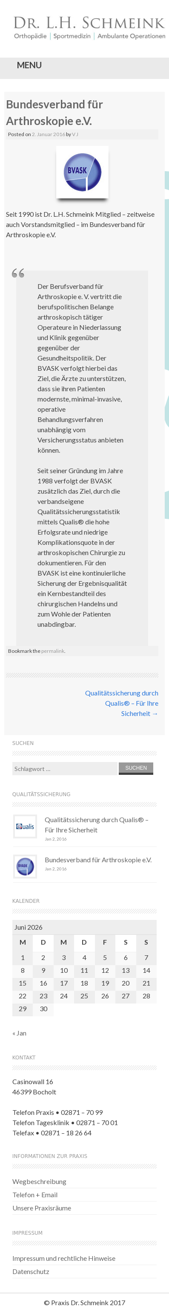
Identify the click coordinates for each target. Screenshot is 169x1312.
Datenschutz (30, 1271)
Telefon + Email (34, 1194)
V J (75, 134)
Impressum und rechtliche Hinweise (63, 1258)
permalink (52, 651)
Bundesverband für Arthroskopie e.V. (98, 859)
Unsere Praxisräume (41, 1208)
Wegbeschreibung (39, 1181)
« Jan (19, 1033)
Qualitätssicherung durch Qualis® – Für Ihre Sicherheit (121, 703)
